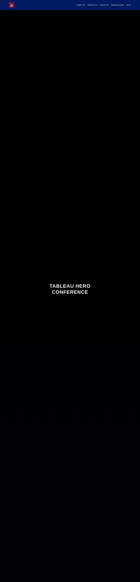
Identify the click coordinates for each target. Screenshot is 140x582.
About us (81, 5)
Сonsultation (117, 5)
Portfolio (92, 5)
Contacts (104, 5)
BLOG (128, 5)
